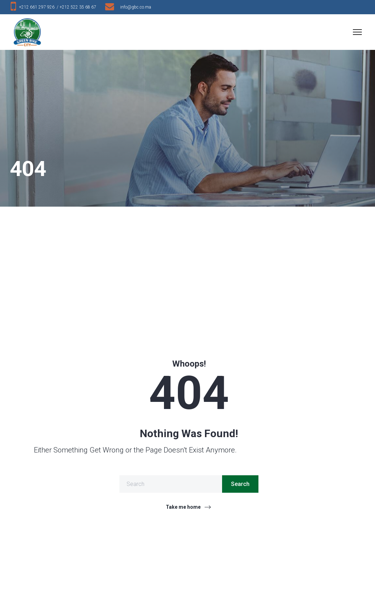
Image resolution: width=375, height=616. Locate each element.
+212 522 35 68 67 (79, 7)
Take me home (183, 507)
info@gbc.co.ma (135, 7)
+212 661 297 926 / (39, 7)
